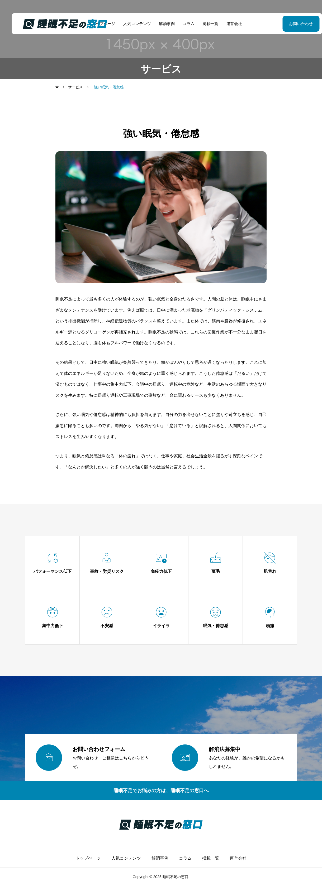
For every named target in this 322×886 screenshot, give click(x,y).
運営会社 (228, 23)
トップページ (88, 858)
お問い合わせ (288, 23)
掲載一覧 (204, 23)
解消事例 (161, 23)
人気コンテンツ (131, 23)
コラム (183, 23)
